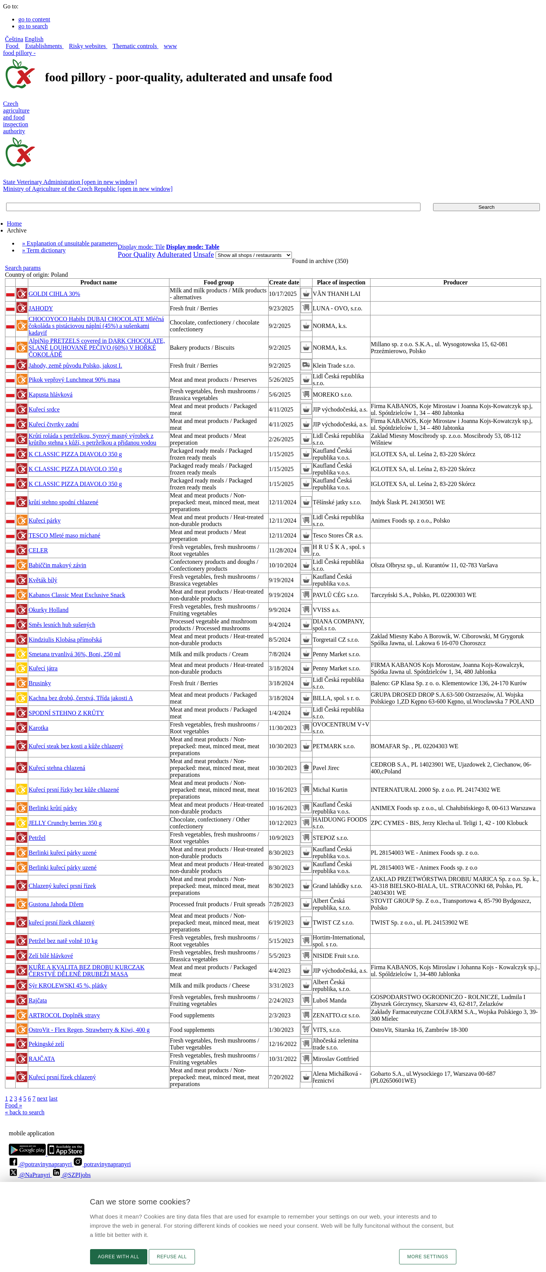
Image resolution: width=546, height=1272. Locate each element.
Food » (13, 1105)
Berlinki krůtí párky (53, 808)
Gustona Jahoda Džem (56, 904)
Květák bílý (43, 580)
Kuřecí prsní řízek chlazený (62, 1077)
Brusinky (40, 683)
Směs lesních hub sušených (62, 624)
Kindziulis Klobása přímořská (65, 639)
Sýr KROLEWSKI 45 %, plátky (68, 985)
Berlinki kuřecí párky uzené (63, 852)
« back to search (25, 1112)
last (53, 1098)
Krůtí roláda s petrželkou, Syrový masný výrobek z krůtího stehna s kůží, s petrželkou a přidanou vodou (92, 439)
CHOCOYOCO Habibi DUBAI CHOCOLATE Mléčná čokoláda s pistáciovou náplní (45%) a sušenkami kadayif (96, 326)
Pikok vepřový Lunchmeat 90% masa (74, 379)
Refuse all (172, 1256)
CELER (38, 550)
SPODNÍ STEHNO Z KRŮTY (66, 713)
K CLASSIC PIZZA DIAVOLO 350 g (75, 454)
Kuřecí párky (45, 520)
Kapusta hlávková (50, 394)
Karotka (38, 728)
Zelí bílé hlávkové (51, 955)
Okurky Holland (48, 610)
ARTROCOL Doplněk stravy (64, 1015)
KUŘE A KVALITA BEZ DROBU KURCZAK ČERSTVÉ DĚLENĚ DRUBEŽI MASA (87, 970)
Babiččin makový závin (57, 565)
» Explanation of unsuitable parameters (70, 243)
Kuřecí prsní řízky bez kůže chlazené (74, 789)
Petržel (37, 838)
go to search (33, 26)
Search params (23, 268)
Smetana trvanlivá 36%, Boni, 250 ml (75, 654)
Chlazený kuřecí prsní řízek (62, 886)
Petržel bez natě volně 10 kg (63, 941)
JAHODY (41, 308)
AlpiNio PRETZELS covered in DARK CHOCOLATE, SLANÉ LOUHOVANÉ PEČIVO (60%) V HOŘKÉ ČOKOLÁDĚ (97, 347)
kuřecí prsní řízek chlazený (62, 922)
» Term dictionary (44, 250)
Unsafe (203, 254)
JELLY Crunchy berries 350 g (65, 823)
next (42, 1098)
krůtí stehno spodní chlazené (63, 502)
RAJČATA (42, 1059)
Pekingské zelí (46, 1044)
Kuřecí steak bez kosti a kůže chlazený (76, 746)
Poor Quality (137, 254)
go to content (34, 19)
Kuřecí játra (43, 668)
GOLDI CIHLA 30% (54, 294)
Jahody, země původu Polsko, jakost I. (75, 365)
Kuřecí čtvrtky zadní (54, 424)
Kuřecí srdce (44, 409)
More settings (427, 1256)
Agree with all (118, 1256)
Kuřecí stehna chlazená (57, 768)
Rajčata (38, 1000)
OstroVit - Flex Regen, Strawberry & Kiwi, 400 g (89, 1030)
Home (14, 223)
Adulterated (174, 254)
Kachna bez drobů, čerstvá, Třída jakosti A (81, 698)
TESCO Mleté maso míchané (64, 535)
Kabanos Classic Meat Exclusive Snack (77, 595)
